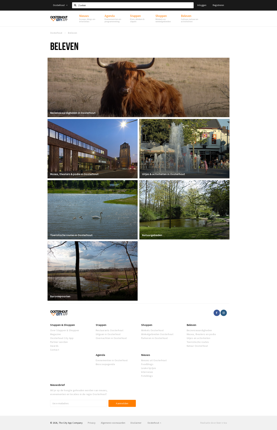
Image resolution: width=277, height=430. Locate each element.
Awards (54, 345)
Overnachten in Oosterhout (111, 338)
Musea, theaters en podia (201, 334)
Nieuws (145, 355)
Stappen (101, 325)
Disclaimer (136, 422)
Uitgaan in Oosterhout (108, 334)
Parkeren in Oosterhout (154, 338)
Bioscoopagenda (105, 364)
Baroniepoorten (60, 296)
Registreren (218, 5)
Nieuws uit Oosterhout (154, 360)
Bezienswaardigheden (199, 330)
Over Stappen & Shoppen (64, 330)
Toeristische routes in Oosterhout (71, 235)
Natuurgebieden (152, 235)
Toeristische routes (198, 342)
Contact (54, 349)
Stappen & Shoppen (62, 325)
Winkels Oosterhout (152, 330)
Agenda (100, 355)
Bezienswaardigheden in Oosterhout (73, 113)
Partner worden (59, 342)
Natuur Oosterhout (197, 345)
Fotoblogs (147, 375)
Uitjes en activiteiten (198, 338)
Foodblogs (147, 364)
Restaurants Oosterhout (109, 330)
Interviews (147, 372)
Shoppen (146, 325)
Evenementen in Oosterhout (112, 360)
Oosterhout (60, 5)
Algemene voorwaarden (113, 422)
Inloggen (201, 5)
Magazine (55, 334)
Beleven (191, 325)
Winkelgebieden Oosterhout (157, 334)
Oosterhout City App (61, 338)
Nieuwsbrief (57, 385)
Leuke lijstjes (148, 368)
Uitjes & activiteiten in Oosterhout (163, 174)
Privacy (91, 422)
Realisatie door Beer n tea (213, 422)
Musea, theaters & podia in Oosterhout (74, 174)
